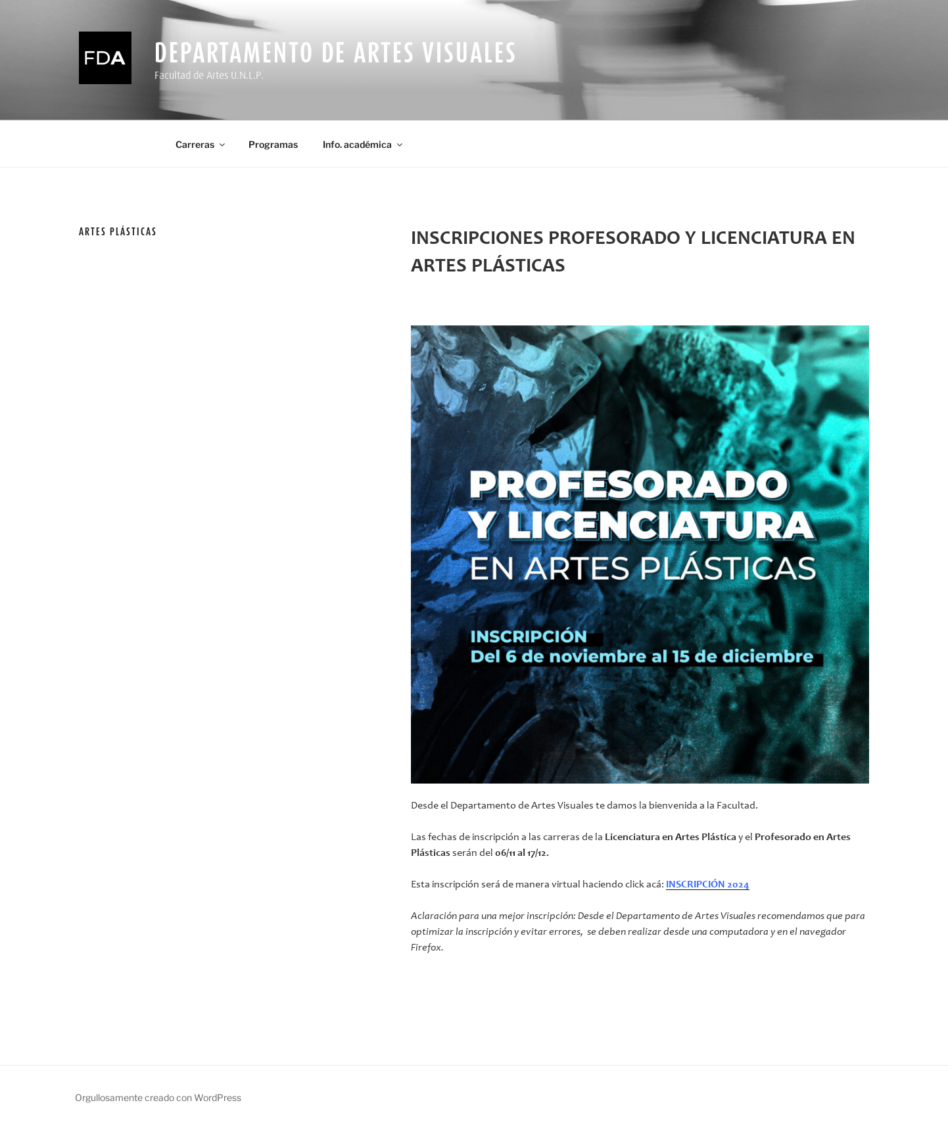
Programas (273, 144)
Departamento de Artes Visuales (335, 52)
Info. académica (363, 144)
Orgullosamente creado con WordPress (158, 1097)
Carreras (201, 144)
